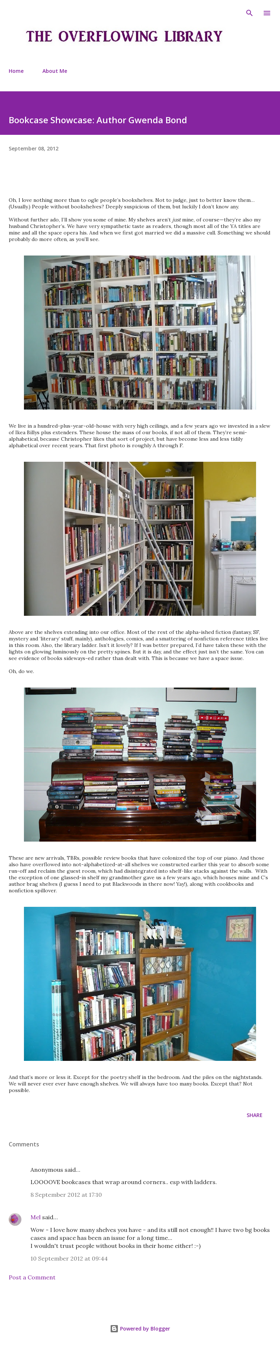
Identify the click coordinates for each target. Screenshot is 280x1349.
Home (16, 70)
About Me (54, 70)
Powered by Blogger (140, 1328)
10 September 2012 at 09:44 (69, 1258)
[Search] (249, 13)
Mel (35, 1217)
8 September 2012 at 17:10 (66, 1194)
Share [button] (255, 1115)
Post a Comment (32, 1277)
